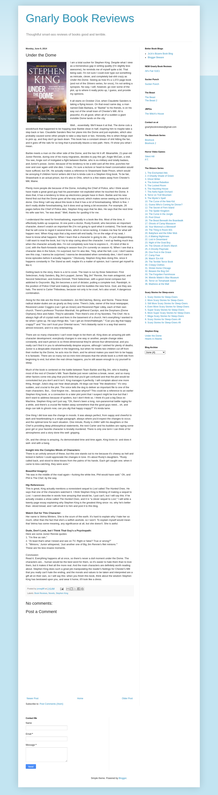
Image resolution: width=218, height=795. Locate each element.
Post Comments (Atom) (51, 704)
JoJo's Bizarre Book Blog (160, 53)
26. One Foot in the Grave (158, 252)
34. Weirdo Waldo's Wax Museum (162, 277)
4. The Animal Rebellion (157, 182)
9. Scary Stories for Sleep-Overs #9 (163, 322)
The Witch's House (154, 113)
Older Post (127, 698)
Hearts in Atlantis (153, 339)
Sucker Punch (152, 84)
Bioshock (149, 140)
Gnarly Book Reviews (80, 18)
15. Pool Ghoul (152, 217)
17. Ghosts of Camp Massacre (160, 223)
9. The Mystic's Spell (155, 198)
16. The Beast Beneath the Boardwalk (164, 220)
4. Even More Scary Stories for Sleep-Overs (167, 306)
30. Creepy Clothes (154, 265)
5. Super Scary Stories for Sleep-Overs (164, 310)
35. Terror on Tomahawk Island (160, 280)
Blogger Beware (156, 57)
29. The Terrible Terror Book (159, 261)
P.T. (147, 159)
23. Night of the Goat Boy (158, 242)
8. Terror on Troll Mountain (158, 195)
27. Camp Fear (152, 255)
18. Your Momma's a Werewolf (160, 226)
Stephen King (62, 593)
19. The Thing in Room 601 (158, 230)
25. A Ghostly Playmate (156, 249)
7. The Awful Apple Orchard (159, 191)
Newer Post (32, 698)
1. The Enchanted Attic (156, 173)
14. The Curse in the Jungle (159, 214)
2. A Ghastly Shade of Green (159, 176)
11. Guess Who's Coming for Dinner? (163, 204)
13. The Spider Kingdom (157, 211)
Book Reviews (40, 593)
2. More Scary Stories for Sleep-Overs (164, 300)
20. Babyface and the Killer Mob (161, 233)
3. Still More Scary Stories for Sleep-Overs (166, 303)
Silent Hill (149, 156)
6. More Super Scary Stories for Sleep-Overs (167, 313)
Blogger (122, 778)
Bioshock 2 (150, 143)
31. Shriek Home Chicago (158, 268)
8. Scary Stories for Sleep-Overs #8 (163, 319)
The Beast (150, 97)
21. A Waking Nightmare (157, 236)
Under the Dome (153, 335)
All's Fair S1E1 (152, 71)
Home (80, 698)
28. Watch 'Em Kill (154, 258)
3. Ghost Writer (152, 179)
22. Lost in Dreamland (156, 239)
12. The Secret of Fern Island (159, 207)
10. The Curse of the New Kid (160, 201)
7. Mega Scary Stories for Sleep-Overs (164, 316)
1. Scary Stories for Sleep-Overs (161, 297)
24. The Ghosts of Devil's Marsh (161, 246)
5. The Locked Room (155, 185)
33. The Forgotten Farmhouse (160, 274)
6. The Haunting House (156, 188)
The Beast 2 (151, 100)
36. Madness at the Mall (157, 284)
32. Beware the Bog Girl (157, 271)
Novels (51, 593)
